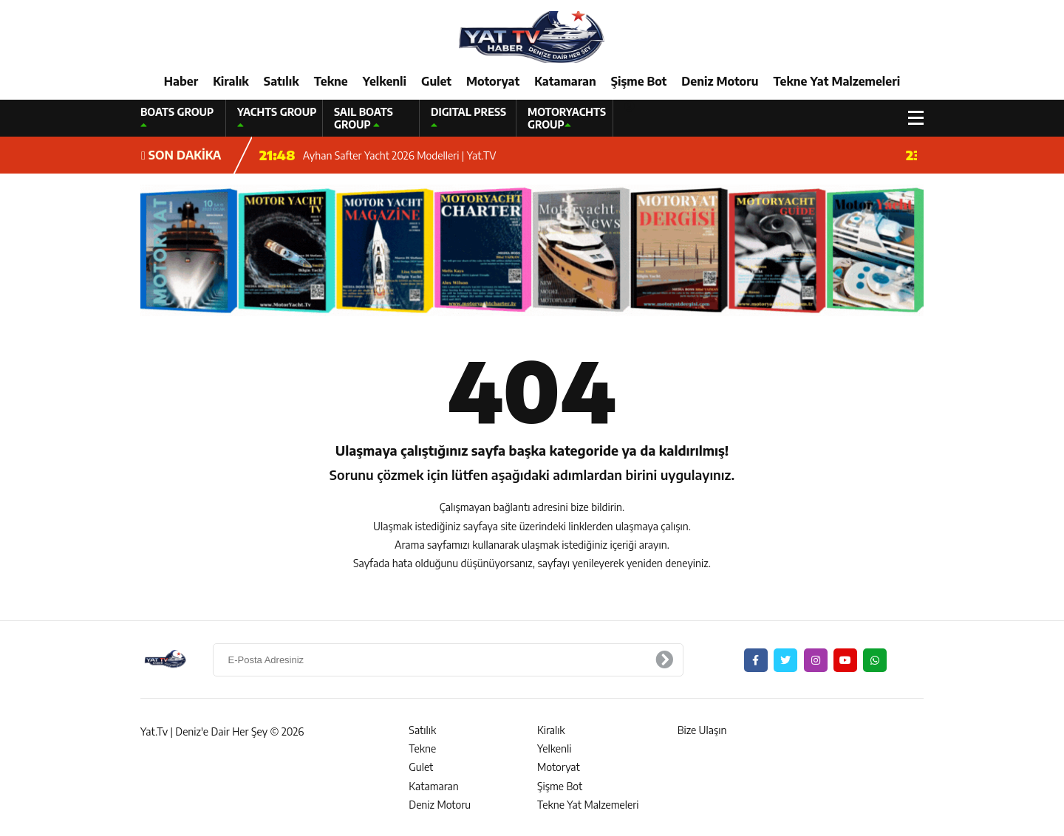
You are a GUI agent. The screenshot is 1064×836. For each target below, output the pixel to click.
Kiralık (231, 81)
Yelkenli (384, 81)
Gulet (436, 81)
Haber (181, 81)
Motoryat (492, 81)
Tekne (331, 81)
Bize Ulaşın (702, 730)
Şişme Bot (639, 81)
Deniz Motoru (719, 81)
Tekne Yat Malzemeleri (836, 81)
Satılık (281, 81)
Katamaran (565, 81)
